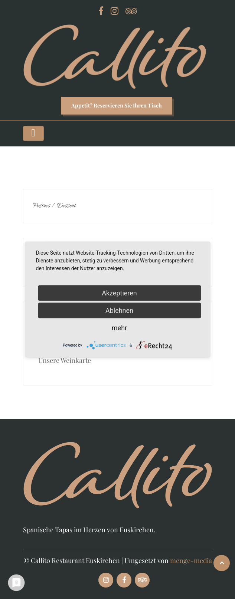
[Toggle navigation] (33, 133)
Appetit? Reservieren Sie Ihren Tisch (116, 105)
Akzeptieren (119, 293)
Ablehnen (119, 310)
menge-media (191, 560)
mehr (119, 328)
